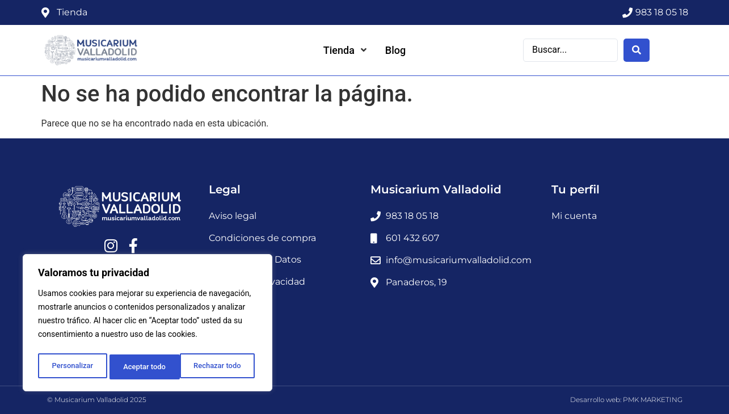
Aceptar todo (223, 366)
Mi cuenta (574, 215)
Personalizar (71, 366)
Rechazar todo (146, 366)
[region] (147, 325)
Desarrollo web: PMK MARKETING (626, 399)
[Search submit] (636, 49)
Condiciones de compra (262, 238)
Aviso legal (232, 215)
